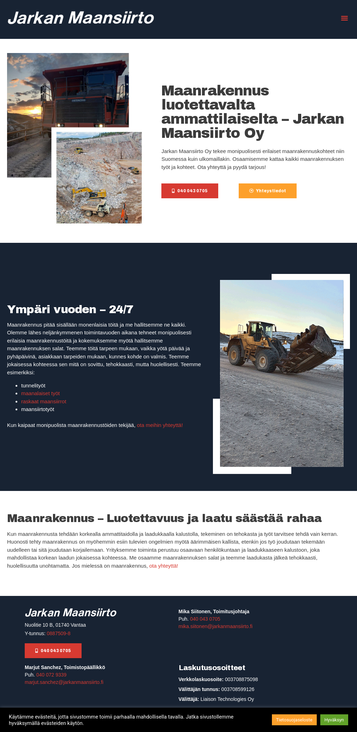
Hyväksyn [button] (334, 719)
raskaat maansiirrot (43, 401)
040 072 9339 (51, 675)
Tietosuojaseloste (294, 719)
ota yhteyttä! (163, 566)
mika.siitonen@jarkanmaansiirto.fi (216, 626)
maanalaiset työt (40, 393)
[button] (344, 17)
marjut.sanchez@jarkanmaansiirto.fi (64, 682)
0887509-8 (59, 633)
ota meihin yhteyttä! (159, 425)
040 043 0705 (205, 619)
